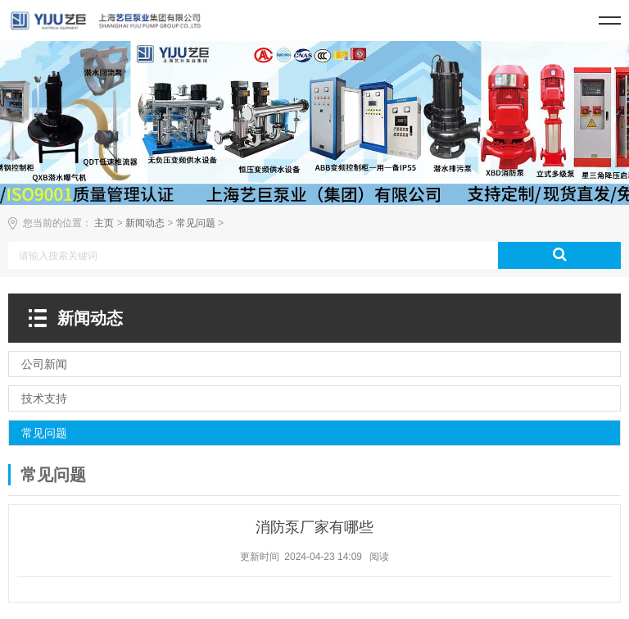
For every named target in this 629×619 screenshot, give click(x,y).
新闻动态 (145, 223)
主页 (104, 223)
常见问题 (195, 223)
